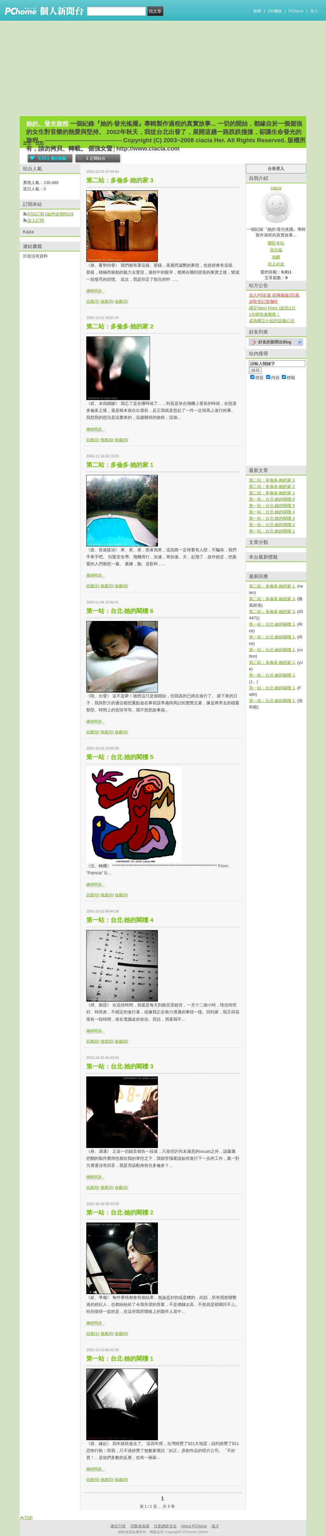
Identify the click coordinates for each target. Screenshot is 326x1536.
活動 (40, 142)
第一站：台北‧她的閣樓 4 (119, 920)
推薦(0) (107, 301)
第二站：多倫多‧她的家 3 (119, 180)
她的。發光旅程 (47, 123)
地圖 (276, 257)
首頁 (27, 142)
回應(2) (92, 301)
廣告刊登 (118, 1526)
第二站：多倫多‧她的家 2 (119, 326)
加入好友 (276, 264)
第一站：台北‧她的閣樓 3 (119, 1066)
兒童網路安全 (165, 1526)
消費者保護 (139, 1526)
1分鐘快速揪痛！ (264, 314)
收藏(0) (121, 301)
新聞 (257, 11)
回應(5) (92, 1479)
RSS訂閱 (35, 214)
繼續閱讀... (95, 291)
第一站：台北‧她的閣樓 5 (119, 757)
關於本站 (276, 243)
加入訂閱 (35, 220)
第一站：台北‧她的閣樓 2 (119, 1212)
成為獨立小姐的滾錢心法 (271, 320)
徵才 (215, 1526)
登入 (314, 11)
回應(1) (92, 440)
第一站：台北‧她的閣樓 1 (119, 1358)
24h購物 (275, 11)
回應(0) (92, 732)
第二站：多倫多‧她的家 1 (119, 465)
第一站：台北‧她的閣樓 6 (119, 611)
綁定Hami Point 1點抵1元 (272, 308)
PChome (295, 11)
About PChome (194, 1526)
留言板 (276, 250)
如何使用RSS (59, 214)
